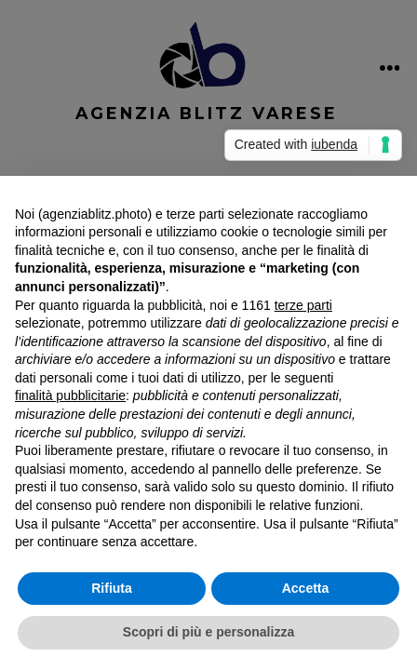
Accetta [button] (306, 588)
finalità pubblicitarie (70, 395)
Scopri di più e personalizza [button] (208, 631)
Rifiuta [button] (111, 588)
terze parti (303, 305)
